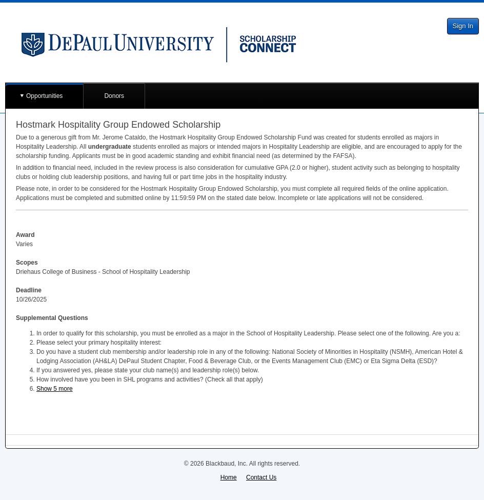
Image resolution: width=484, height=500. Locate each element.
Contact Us (261, 477)
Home (228, 477)
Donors (114, 95)
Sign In (463, 26)
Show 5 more (54, 388)
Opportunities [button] (44, 95)
